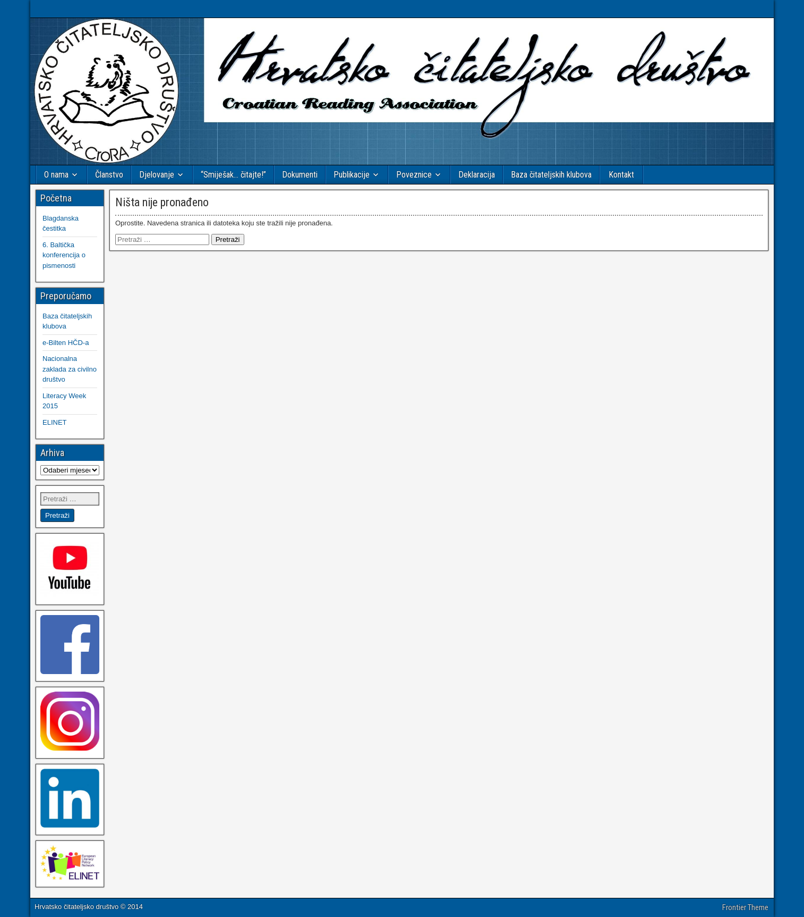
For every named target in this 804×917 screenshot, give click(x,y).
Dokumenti (300, 175)
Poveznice (414, 175)
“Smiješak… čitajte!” (233, 175)
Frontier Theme (745, 907)
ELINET (54, 422)
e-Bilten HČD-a (65, 343)
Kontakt (621, 175)
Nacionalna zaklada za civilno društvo (69, 369)
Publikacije (351, 175)
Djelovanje (156, 175)
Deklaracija (476, 175)
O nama (56, 175)
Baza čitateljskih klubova (551, 175)
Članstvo (109, 175)
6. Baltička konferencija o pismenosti (63, 255)
